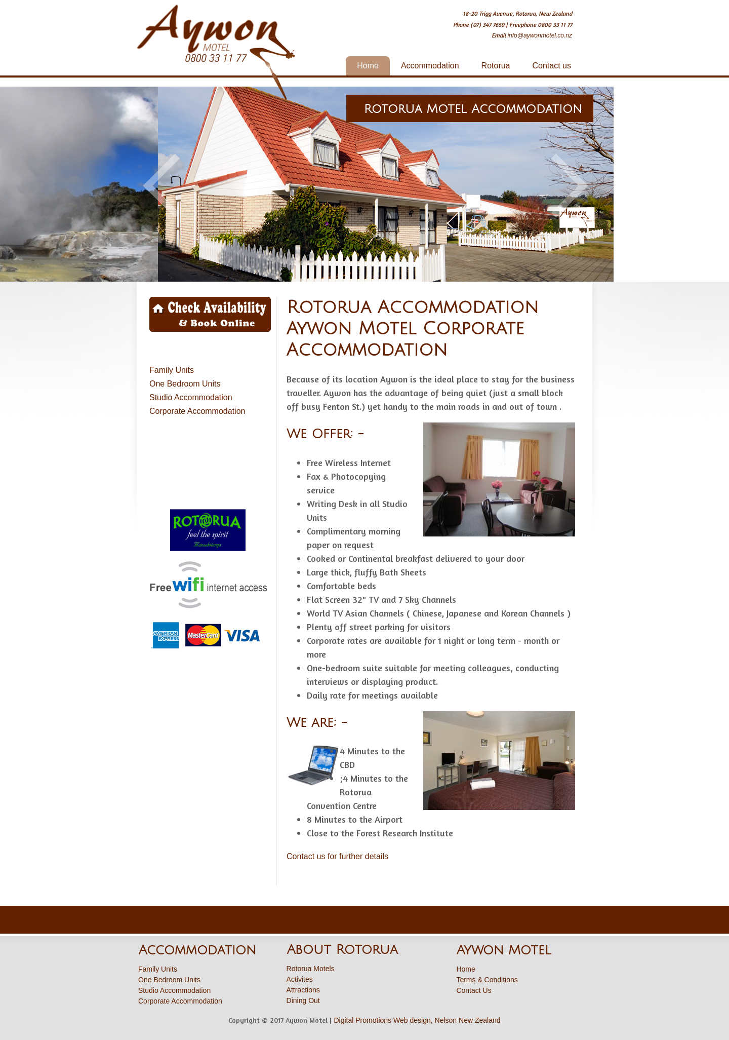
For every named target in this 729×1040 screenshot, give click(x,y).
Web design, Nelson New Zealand (446, 1020)
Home (368, 65)
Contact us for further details (337, 856)
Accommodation (430, 65)
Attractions (303, 990)
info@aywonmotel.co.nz (539, 35)
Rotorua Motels (311, 969)
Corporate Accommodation (197, 411)
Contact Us (473, 990)
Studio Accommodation (190, 397)
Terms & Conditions (486, 980)
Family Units (171, 370)
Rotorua (495, 65)
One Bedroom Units (185, 383)
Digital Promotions (362, 1020)
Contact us (552, 65)
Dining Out (303, 1000)
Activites (300, 979)
